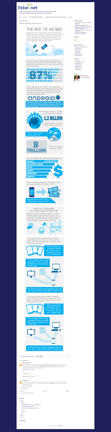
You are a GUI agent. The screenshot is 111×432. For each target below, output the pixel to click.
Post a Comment (24, 388)
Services (25, 17)
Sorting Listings (78, 52)
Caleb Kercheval (85, 75)
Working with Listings (79, 54)
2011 (22, 413)
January (23, 411)
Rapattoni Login (78, 67)
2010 (22, 415)
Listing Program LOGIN (79, 62)
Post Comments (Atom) (29, 393)
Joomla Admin (77, 60)
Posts (76, 38)
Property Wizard (78, 63)
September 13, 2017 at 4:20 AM (28, 369)
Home (19, 17)
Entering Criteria (78, 48)
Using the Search (78, 49)
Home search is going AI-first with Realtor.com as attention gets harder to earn (83, 26)
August (23, 403)
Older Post (67, 391)
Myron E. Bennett (26, 362)
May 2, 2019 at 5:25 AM (27, 386)
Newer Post (22, 391)
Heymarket (52, 383)
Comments (77, 41)
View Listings (77, 51)
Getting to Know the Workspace (81, 46)
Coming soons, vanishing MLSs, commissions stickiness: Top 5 (81, 33)
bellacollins (25, 380)
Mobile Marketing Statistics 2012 (28, 406)
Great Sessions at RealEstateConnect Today (30, 408)
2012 (22, 401)
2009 (22, 417)
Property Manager (78, 65)
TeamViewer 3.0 (78, 66)
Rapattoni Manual (78, 69)
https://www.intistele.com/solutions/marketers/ (47, 365)
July (23, 410)
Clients (70, 17)
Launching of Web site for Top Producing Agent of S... (32, 404)
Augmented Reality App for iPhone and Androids (56, 17)
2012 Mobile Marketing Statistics (36, 17)
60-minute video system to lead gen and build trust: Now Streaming (82, 28)
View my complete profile (85, 77)
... (75, 70)
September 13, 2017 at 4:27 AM (28, 376)
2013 (22, 400)
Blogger (60, 425)
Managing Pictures (78, 55)
